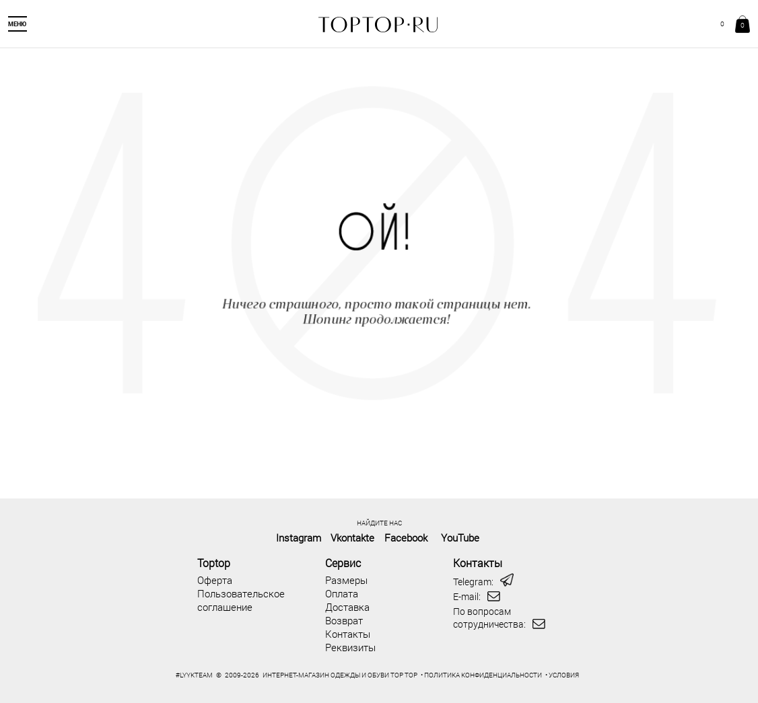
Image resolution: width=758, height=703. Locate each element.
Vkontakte (352, 537)
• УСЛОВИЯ (562, 675)
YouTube (460, 537)
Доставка (347, 607)
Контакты (347, 633)
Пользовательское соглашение (241, 600)
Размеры (346, 580)
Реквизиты (350, 647)
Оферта (214, 580)
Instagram (298, 537)
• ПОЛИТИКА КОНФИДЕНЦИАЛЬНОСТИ (481, 675)
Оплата (341, 593)
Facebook (405, 537)
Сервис (343, 563)
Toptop (213, 563)
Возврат (344, 620)
